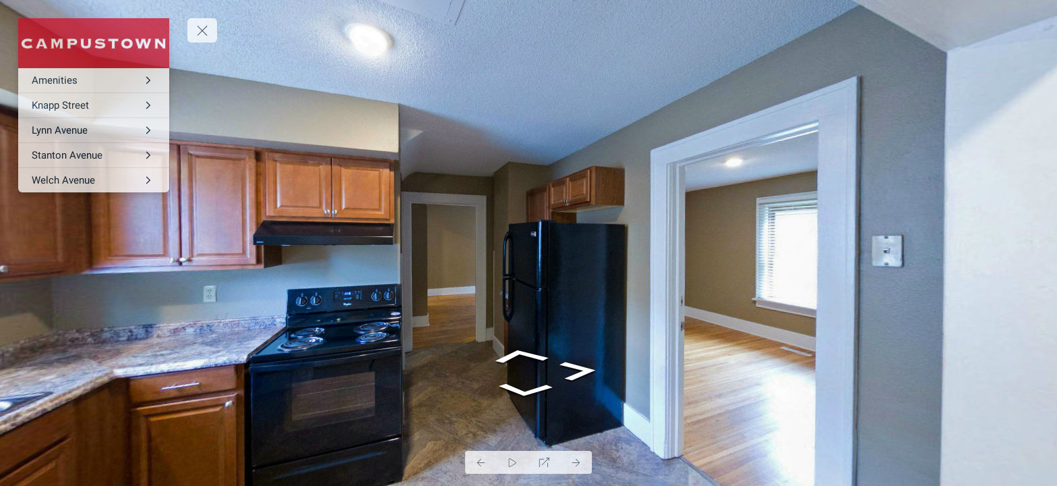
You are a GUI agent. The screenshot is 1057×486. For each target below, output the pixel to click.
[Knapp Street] (93, 105)
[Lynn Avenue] (93, 130)
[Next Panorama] (576, 462)
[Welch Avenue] (93, 180)
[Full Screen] (544, 462)
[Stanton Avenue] (93, 155)
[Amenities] (93, 80)
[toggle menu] (202, 30)
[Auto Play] (512, 462)
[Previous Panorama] (481, 462)
